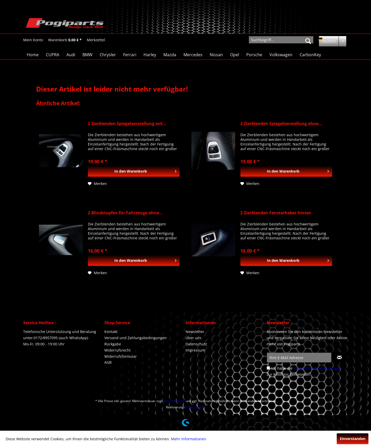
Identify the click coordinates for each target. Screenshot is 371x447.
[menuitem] (33, 40)
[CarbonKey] (310, 55)
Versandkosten (174, 401)
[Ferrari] (130, 55)
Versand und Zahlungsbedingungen (135, 337)
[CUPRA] (52, 55)
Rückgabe (112, 344)
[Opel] (234, 55)
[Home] (32, 55)
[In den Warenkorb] (134, 171)
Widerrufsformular (120, 356)
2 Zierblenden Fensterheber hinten (275, 213)
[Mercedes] (193, 55)
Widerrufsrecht (117, 350)
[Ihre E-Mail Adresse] (299, 357)
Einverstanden (352, 438)
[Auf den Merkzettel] (97, 184)
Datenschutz (196, 344)
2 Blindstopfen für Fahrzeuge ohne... (125, 213)
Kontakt (110, 331)
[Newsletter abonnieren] (339, 357)
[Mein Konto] (33, 40)
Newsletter (194, 331)
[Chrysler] (108, 55)
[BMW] (87, 55)
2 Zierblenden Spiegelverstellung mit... (127, 123)
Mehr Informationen (188, 438)
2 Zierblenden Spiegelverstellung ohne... (281, 123)
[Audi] (71, 55)
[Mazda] (170, 55)
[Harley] (150, 55)
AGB (108, 362)
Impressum (195, 350)
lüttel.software (194, 407)
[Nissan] (216, 55)
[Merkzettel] (96, 40)
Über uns (193, 337)
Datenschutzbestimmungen (317, 368)
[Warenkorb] (65, 40)
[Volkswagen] (281, 55)
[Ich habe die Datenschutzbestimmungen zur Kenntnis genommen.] (268, 368)
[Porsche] (254, 55)
